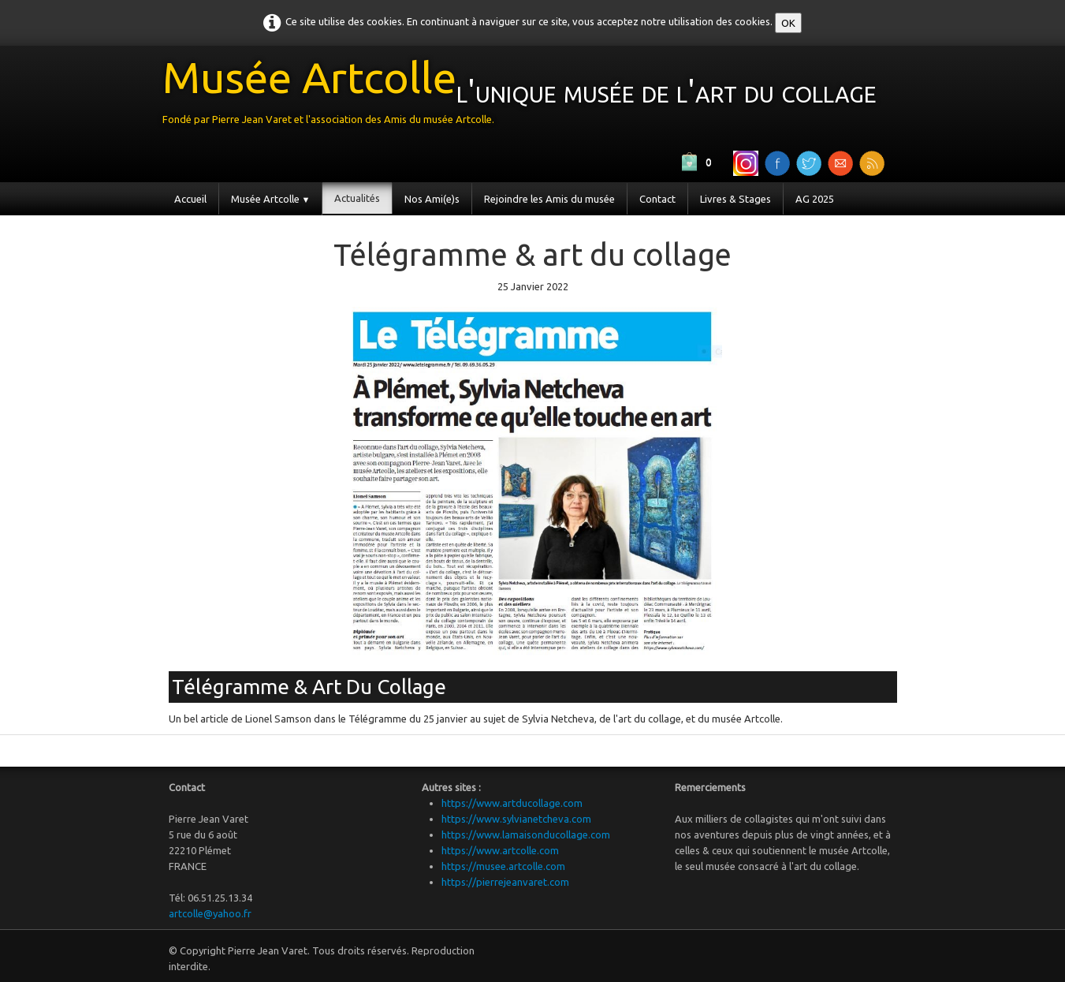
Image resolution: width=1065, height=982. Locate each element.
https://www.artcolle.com (500, 850)
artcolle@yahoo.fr (210, 913)
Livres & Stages (735, 198)
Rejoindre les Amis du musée (549, 198)
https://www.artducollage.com (512, 802)
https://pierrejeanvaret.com (505, 881)
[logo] (525, 96)
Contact (657, 198)
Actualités (357, 197)
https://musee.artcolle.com (503, 866)
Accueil (190, 198)
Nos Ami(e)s (432, 198)
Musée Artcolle (271, 198)
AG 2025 (814, 198)
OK (788, 22)
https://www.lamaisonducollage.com (525, 834)
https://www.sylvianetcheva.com (516, 818)
